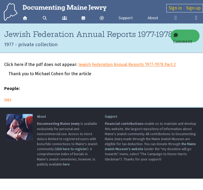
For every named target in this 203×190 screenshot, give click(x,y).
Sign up (193, 8)
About (153, 18)
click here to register (71, 149)
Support (126, 18)
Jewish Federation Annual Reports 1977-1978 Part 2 (127, 64)
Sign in (175, 8)
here (66, 164)
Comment (182, 37)
